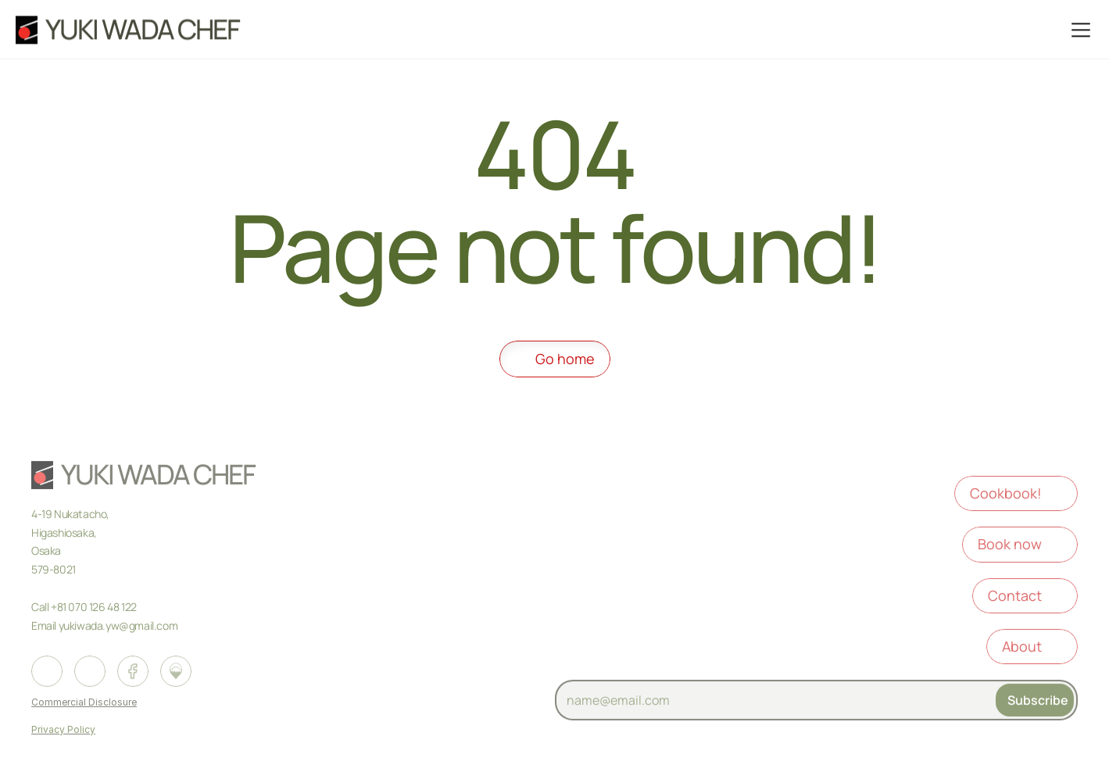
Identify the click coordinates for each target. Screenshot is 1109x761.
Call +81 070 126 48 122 (84, 608)
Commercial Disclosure (84, 703)
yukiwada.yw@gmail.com (118, 627)
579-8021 (53, 570)
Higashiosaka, (64, 534)
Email (43, 627)
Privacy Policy (63, 731)
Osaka (47, 552)
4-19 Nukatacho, (71, 515)
